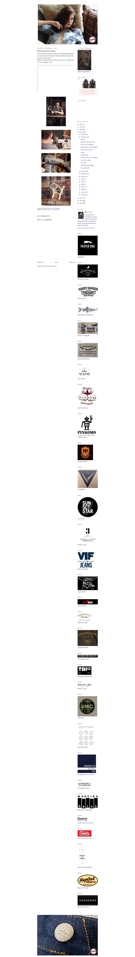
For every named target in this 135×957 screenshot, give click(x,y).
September (84, 174)
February (83, 192)
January (83, 194)
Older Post (72, 262)
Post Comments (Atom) (50, 266)
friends (55, 209)
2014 (81, 129)
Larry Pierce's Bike (86, 160)
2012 (81, 198)
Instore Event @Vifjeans (87, 144)
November (84, 137)
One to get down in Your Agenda (89, 157)
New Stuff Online (85, 168)
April (82, 187)
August (83, 176)
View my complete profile (86, 227)
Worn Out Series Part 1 (87, 149)
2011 (81, 200)
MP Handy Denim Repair (87, 165)
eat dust (50, 209)
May (82, 184)
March (83, 189)
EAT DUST (89, 212)
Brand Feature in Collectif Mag (89, 147)
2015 (81, 127)
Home (56, 262)
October (83, 171)
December (84, 134)
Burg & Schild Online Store (88, 142)
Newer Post (40, 262)
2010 (81, 203)
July (82, 179)
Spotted (83, 139)
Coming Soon (84, 155)
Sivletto (83, 152)
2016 (81, 124)
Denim (44, 209)
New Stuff (83, 162)
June (82, 181)
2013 (81, 132)
